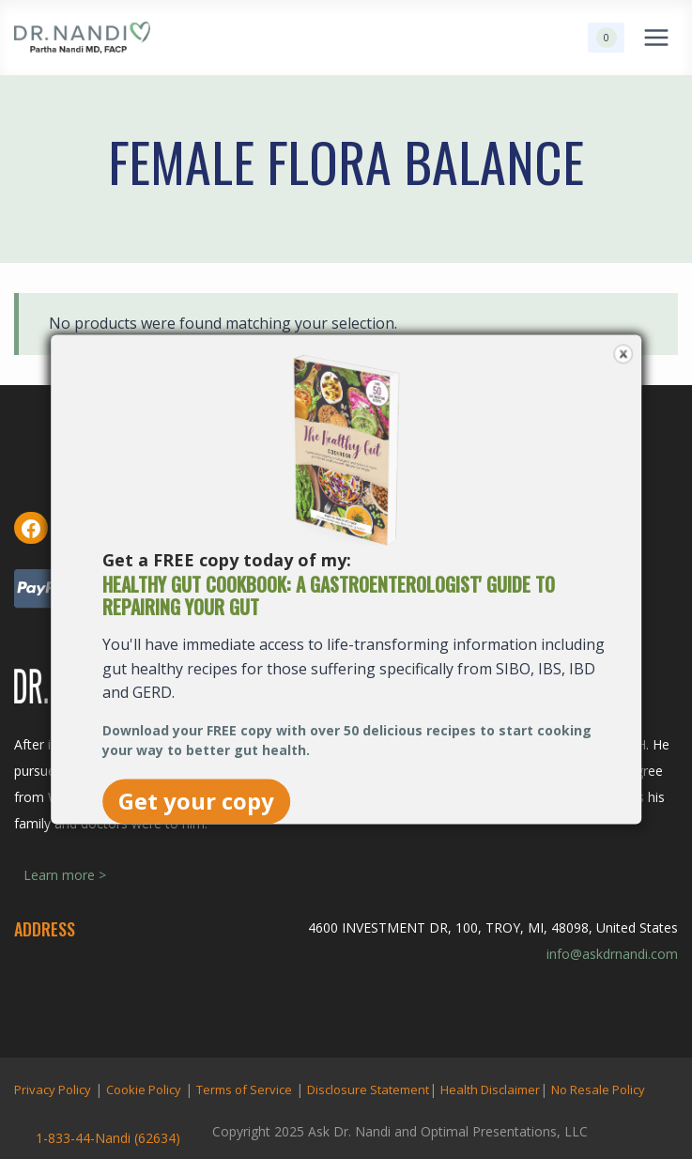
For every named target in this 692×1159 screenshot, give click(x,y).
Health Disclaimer (490, 1089)
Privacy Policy (52, 1089)
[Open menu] (656, 37)
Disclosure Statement (368, 1089)
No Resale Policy (598, 1089)
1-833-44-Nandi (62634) (108, 1138)
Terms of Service (244, 1089)
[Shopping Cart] (606, 38)
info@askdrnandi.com (612, 954)
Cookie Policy (143, 1089)
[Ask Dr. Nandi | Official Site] (82, 38)
